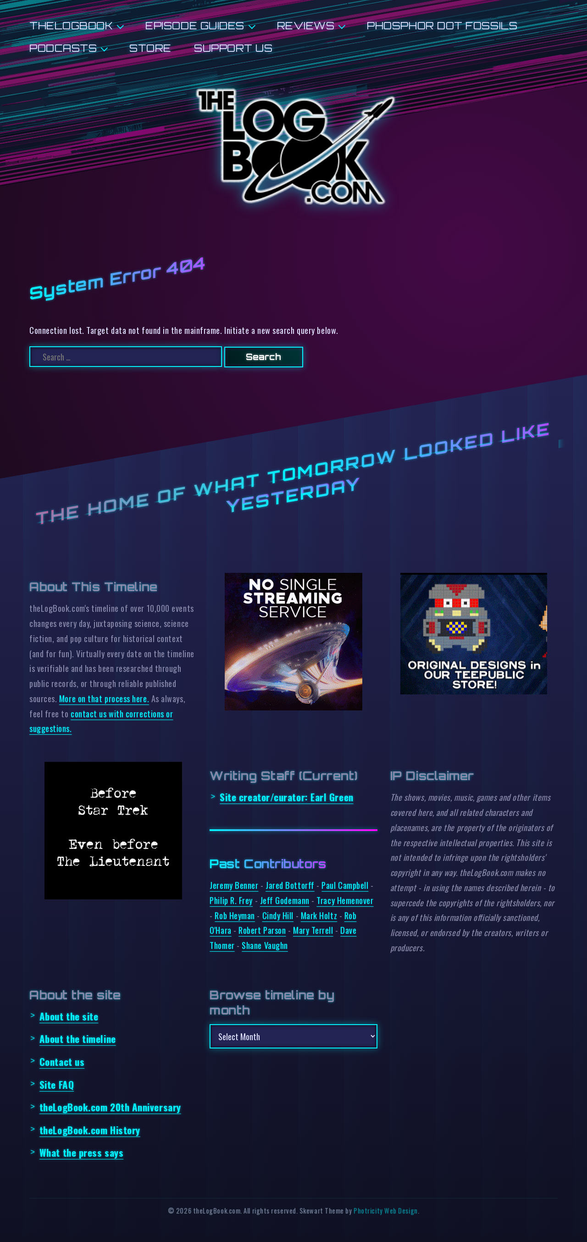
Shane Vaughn (265, 945)
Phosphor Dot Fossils (442, 25)
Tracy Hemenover (344, 900)
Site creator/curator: (286, 797)
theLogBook (71, 25)
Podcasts (63, 48)
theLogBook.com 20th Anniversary (110, 1107)
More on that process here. (104, 698)
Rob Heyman (235, 915)
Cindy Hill (278, 915)
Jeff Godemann (285, 900)
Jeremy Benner (234, 885)
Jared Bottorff (290, 885)
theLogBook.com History (89, 1130)
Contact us (61, 1061)
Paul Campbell (344, 885)
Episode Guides (194, 25)
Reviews (306, 25)
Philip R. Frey (231, 900)
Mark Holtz (319, 915)
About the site (69, 1016)
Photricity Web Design (385, 1210)
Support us (233, 48)
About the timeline (77, 1038)
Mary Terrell (313, 930)
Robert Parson (262, 930)
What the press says (81, 1152)
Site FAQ (56, 1084)
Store (150, 48)
